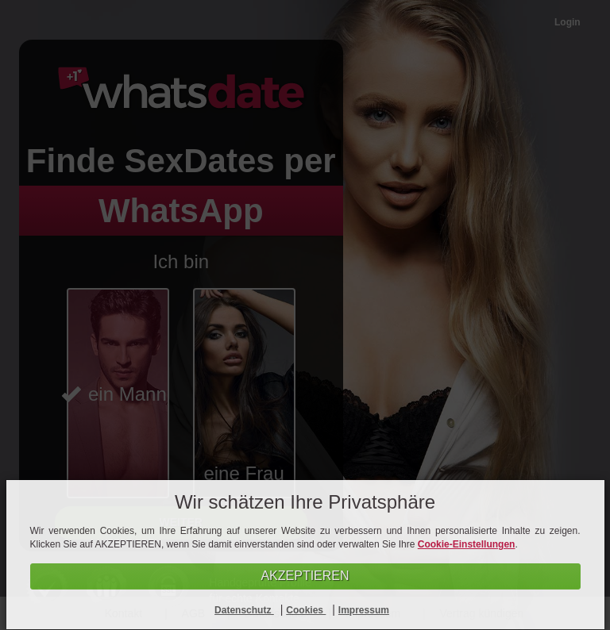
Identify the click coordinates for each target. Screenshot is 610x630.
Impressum (363, 610)
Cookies (306, 610)
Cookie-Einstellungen (466, 544)
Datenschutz (244, 610)
